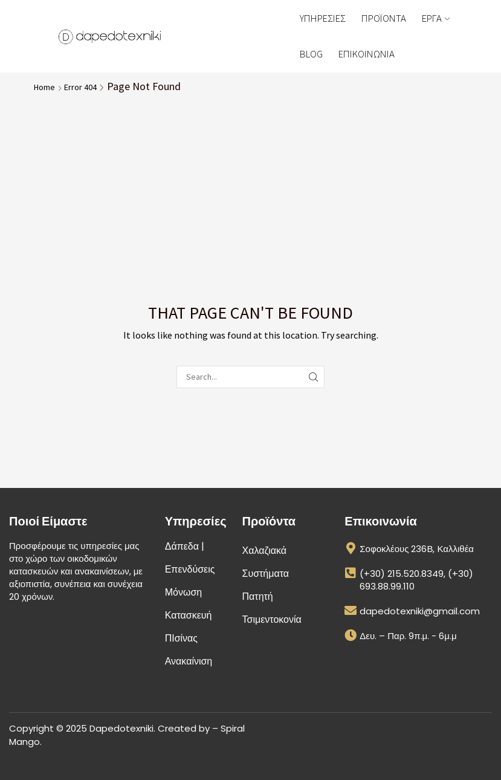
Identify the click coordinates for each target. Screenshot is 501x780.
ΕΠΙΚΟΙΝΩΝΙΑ (366, 53)
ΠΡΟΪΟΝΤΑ (383, 18)
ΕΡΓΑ (436, 18)
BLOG (311, 53)
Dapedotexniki (121, 728)
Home (44, 87)
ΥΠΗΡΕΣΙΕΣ (323, 18)
